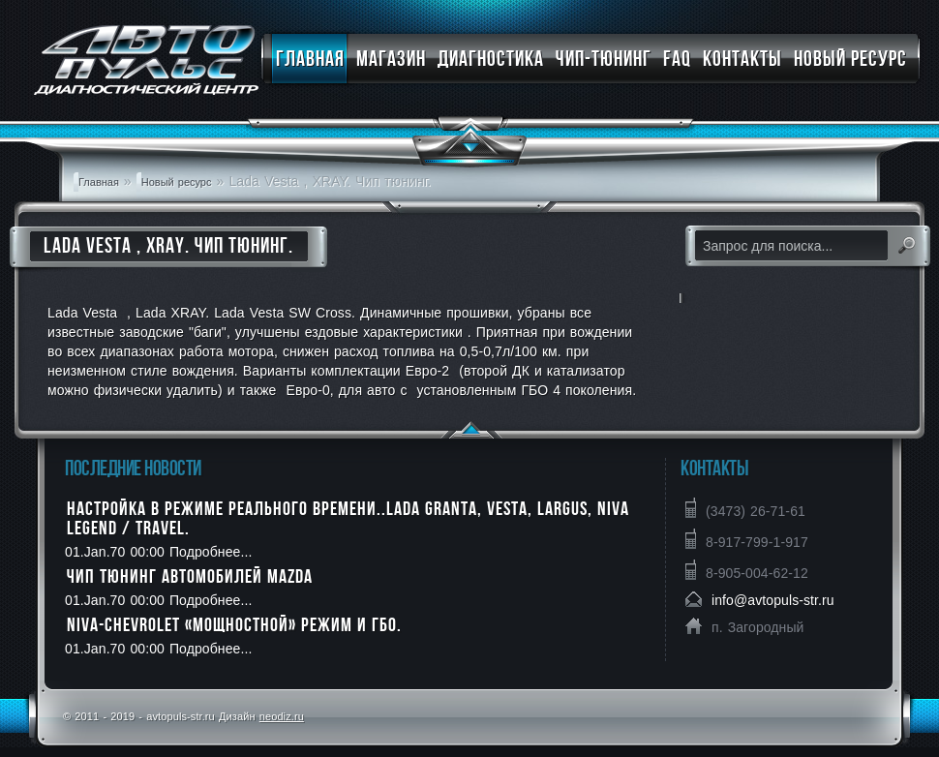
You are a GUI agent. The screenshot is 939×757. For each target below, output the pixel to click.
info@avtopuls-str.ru (773, 600)
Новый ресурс (850, 58)
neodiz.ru (281, 716)
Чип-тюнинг (603, 58)
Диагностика (491, 58)
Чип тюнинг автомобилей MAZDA (190, 576)
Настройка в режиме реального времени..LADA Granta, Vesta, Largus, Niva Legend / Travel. (348, 518)
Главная (310, 58)
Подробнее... (208, 552)
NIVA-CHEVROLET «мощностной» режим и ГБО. (234, 624)
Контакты (742, 58)
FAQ (677, 58)
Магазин (391, 58)
